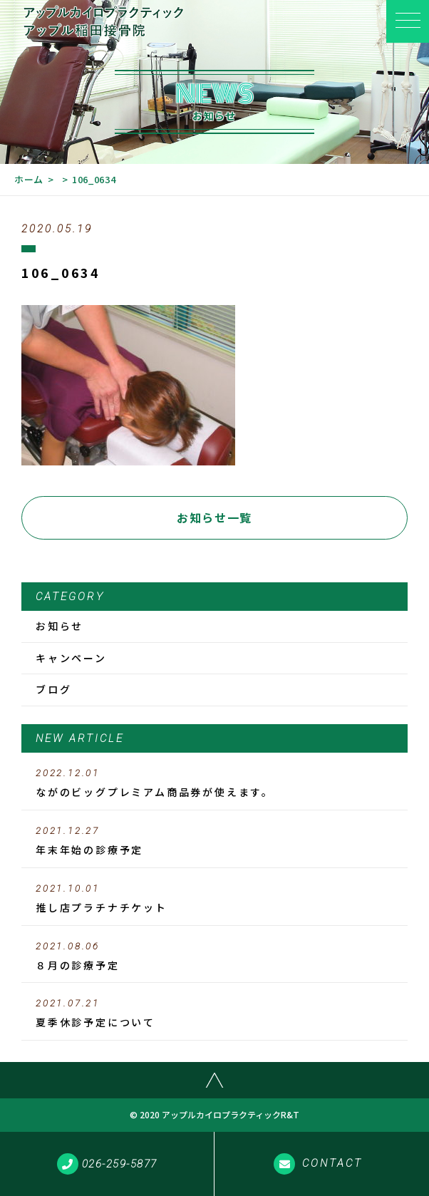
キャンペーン (71, 658)
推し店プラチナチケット (214, 898)
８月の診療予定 (214, 956)
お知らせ (59, 626)
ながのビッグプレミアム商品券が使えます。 (214, 783)
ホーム (28, 179)
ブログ (53, 689)
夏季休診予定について (214, 1013)
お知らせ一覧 (214, 517)
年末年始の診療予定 (214, 841)
